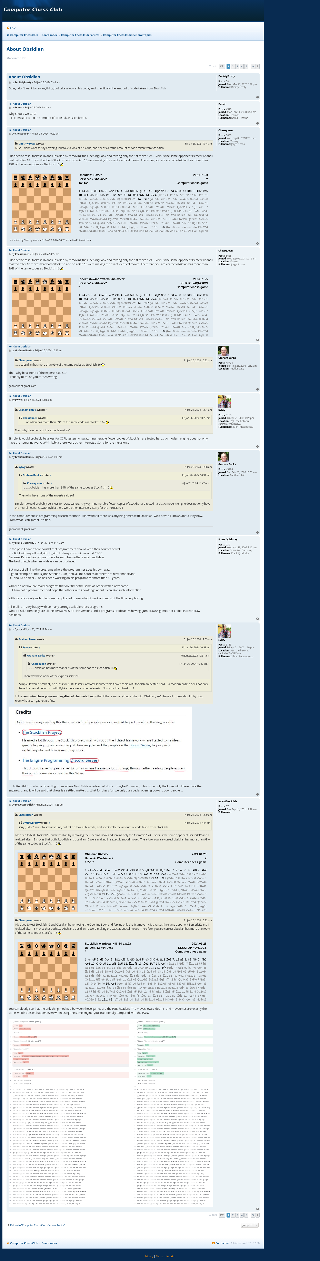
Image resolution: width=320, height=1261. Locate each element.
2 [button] (232, 66)
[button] (222, 66)
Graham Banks (28, 410)
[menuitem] (11, 28)
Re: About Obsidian (20, 103)
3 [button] (237, 66)
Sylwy (22, 467)
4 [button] (241, 66)
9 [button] (253, 66)
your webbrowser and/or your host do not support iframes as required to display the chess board (111, 201)
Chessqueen (26, 360)
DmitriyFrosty (27, 143)
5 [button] (246, 66)
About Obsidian (25, 49)
